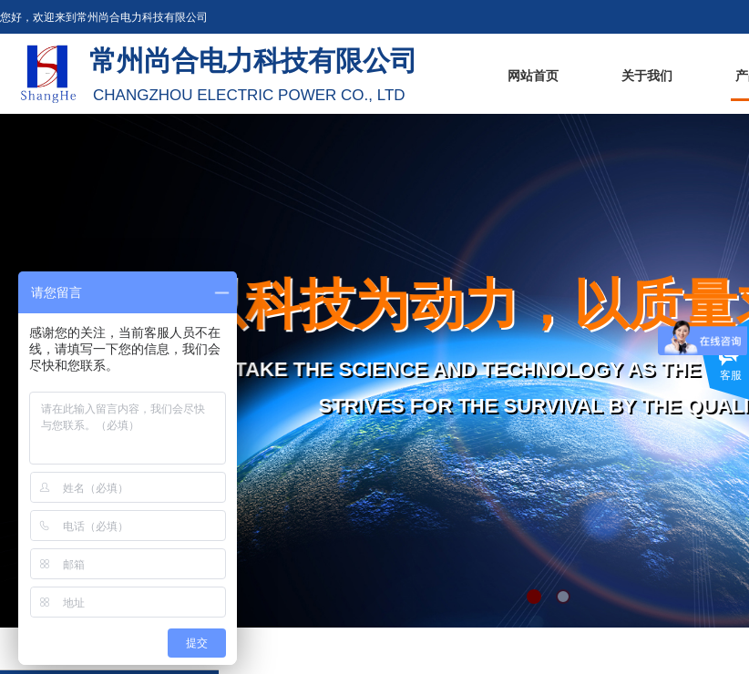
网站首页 (533, 76)
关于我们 (646, 76)
